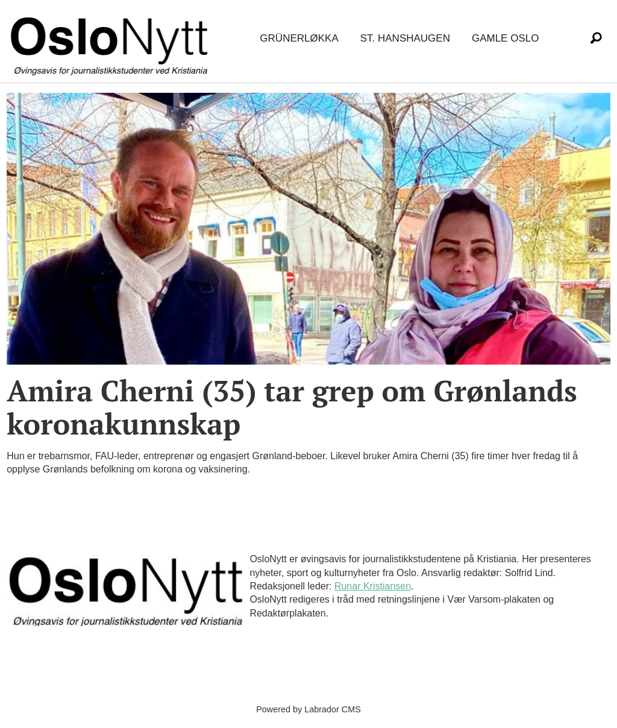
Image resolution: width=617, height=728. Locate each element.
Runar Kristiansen (372, 586)
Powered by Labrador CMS (308, 709)
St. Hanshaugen (405, 38)
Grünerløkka (299, 38)
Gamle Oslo (505, 38)
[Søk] (596, 38)
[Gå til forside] (111, 39)
